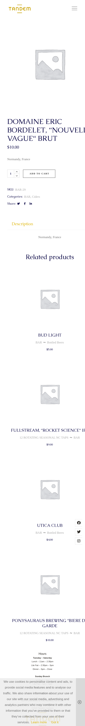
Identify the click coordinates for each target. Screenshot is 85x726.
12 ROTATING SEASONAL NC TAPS (44, 437)
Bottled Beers (55, 342)
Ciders (36, 196)
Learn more (39, 722)
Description (22, 224)
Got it (55, 722)
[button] (75, 8)
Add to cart (39, 173)
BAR (27, 196)
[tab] (22, 225)
